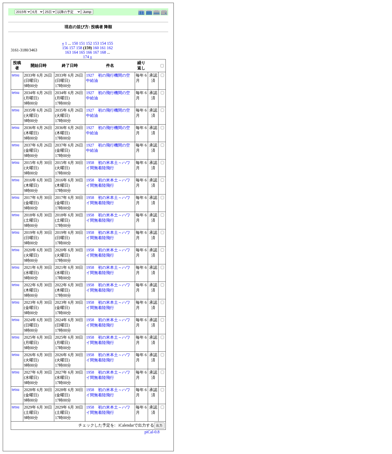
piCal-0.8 (152, 432)
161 (103, 48)
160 (96, 48)
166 (89, 52)
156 (65, 48)
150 (75, 43)
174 (86, 57)
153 (96, 43)
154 (103, 43)
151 (82, 43)
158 (79, 48)
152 (89, 43)
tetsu (15, 75)
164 (75, 52)
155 (110, 43)
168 (103, 52)
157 (72, 48)
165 (82, 52)
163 (68, 52)
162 (110, 48)
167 (96, 52)
